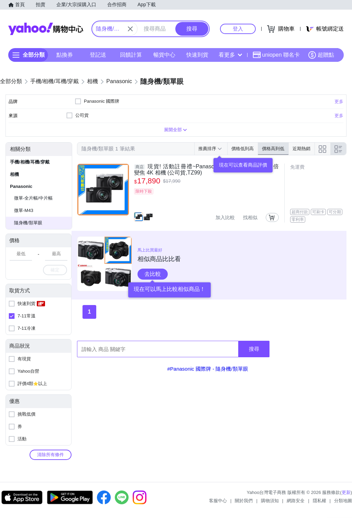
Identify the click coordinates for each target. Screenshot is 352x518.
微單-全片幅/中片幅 (33, 198)
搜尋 (254, 349)
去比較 (152, 274)
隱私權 (319, 500)
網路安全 (296, 500)
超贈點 (321, 55)
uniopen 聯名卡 (276, 55)
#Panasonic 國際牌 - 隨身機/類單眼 (207, 369)
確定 (55, 269)
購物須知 (270, 500)
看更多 (230, 55)
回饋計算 (131, 55)
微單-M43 (23, 210)
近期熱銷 (301, 148)
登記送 (98, 55)
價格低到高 (242, 148)
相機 (14, 174)
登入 (238, 29)
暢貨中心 (164, 55)
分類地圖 (343, 500)
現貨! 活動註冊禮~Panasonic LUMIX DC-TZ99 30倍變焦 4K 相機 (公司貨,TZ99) (206, 170)
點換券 (64, 55)
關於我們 (244, 500)
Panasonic (21, 186)
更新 (346, 492)
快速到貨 (197, 55)
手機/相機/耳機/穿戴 (30, 162)
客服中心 (218, 500)
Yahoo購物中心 (45, 29)
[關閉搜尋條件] (130, 29)
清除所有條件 (50, 454)
